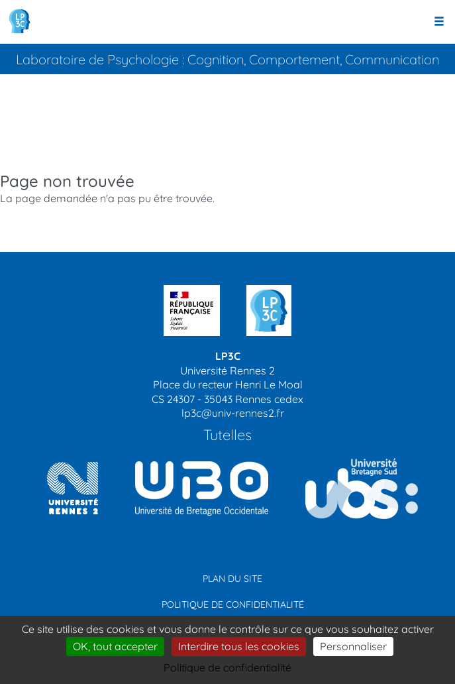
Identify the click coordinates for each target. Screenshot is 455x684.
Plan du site (232, 579)
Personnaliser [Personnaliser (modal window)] (353, 646)
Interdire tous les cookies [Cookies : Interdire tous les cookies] (238, 646)
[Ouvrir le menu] (439, 22)
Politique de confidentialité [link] (227, 667)
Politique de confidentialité (233, 604)
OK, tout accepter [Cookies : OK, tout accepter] (115, 646)
